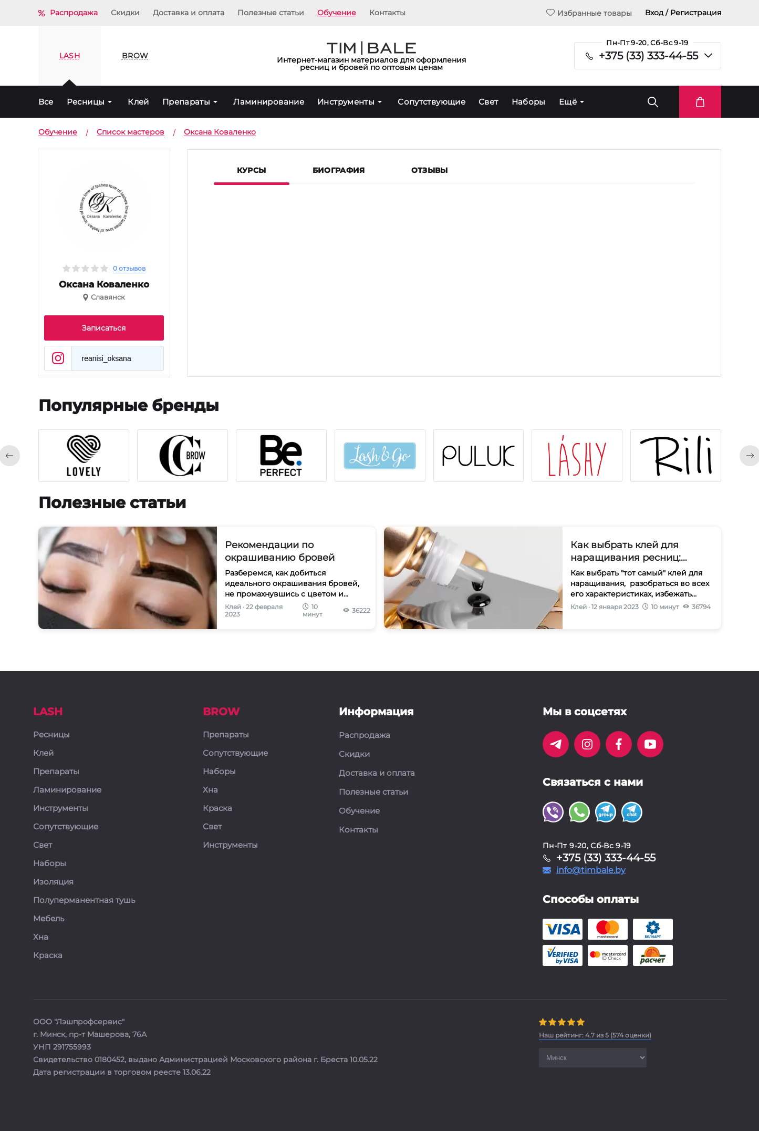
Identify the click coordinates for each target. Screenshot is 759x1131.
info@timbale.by (591, 870)
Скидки (125, 12)
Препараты (186, 102)
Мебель (48, 919)
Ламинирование (268, 102)
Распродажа (74, 12)
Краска (48, 956)
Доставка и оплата (188, 12)
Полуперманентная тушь (84, 900)
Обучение (336, 12)
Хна (40, 937)
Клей (138, 102)
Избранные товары (589, 13)
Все (46, 102)
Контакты (387, 12)
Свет (488, 102)
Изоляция (53, 882)
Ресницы (86, 102)
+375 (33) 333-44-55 (648, 55)
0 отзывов (129, 268)
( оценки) (595, 1035)
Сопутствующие (431, 102)
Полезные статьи (270, 12)
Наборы (529, 102)
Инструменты (346, 102)
